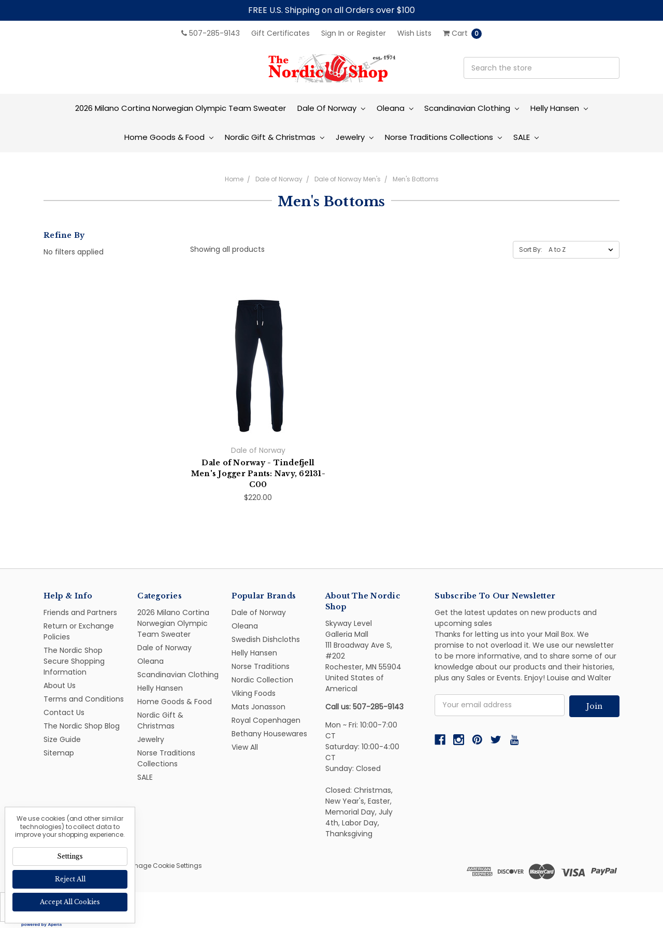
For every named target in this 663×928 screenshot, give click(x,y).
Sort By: (530, 249)
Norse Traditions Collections (443, 137)
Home (234, 179)
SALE (526, 137)
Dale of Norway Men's (347, 179)
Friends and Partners (80, 612)
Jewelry (354, 137)
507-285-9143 (210, 33)
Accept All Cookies (70, 902)
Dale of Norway (331, 108)
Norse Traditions (261, 666)
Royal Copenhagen (266, 720)
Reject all (70, 879)
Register (371, 33)
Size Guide (62, 739)
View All (245, 747)
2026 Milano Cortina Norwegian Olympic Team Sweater (180, 108)
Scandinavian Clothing (471, 108)
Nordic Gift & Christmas (274, 137)
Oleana (395, 108)
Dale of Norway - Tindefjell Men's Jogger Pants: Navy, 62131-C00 (258, 473)
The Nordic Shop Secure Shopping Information (74, 661)
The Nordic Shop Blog (82, 726)
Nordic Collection (262, 680)
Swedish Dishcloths (266, 639)
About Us (60, 685)
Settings (70, 856)
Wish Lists (414, 33)
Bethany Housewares (269, 734)
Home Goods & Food (168, 137)
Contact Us (64, 712)
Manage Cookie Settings (163, 865)
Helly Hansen (559, 108)
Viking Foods (254, 693)
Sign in (332, 33)
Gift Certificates (280, 33)
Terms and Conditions (84, 699)
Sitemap (59, 753)
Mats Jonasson (258, 707)
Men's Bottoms (416, 179)
